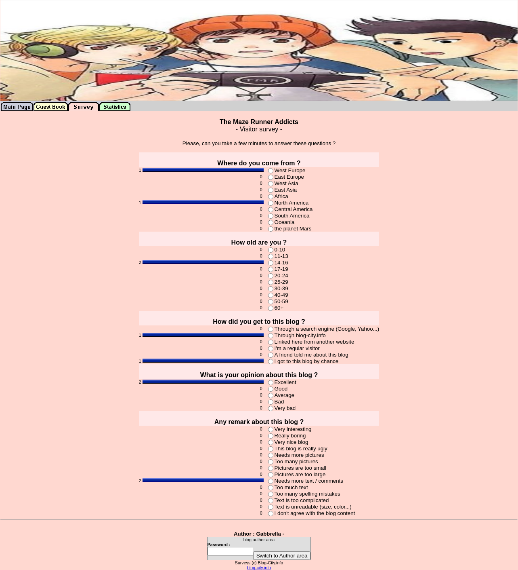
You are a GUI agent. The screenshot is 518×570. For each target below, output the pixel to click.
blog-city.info (259, 567)
